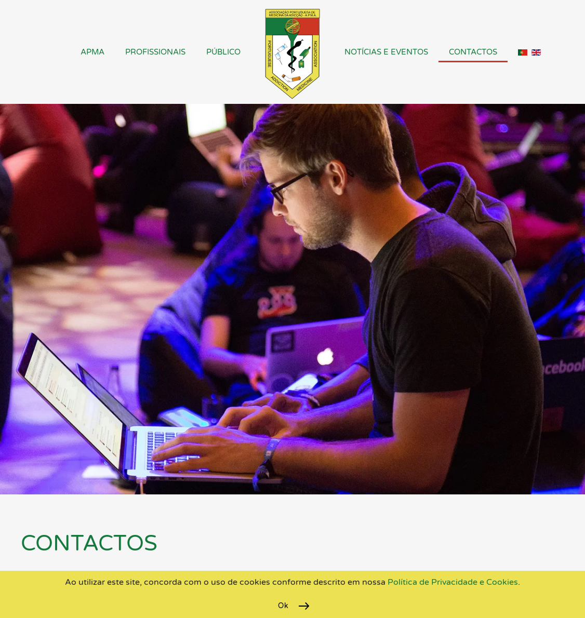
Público (223, 52)
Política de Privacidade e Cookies (451, 582)
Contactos (473, 52)
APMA (92, 52)
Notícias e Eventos (386, 52)
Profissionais (155, 52)
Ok (283, 605)
